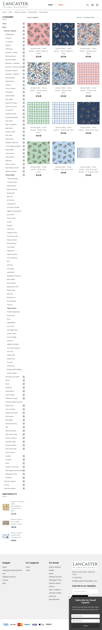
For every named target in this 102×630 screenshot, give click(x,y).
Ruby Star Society (11, 434)
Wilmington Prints (11, 474)
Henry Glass (9, 139)
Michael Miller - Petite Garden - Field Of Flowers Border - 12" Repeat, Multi (88, 169)
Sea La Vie (10, 326)
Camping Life (11, 204)
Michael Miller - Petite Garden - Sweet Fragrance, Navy (63, 50)
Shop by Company (10, 31)
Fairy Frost (10, 229)
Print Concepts (10, 409)
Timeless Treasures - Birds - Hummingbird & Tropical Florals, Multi (18, 506)
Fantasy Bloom (12, 240)
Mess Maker (11, 279)
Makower (8, 161)
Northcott (8, 388)
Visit (3, 573)
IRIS (8, 261)
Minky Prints (11, 290)
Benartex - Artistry (11, 52)
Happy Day (10, 251)
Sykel (7, 463)
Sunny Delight (11, 337)
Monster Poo (11, 297)
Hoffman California (11, 143)
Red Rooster (9, 416)
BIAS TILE (10, 197)
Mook (7, 384)
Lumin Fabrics (10, 157)
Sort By (79, 17)
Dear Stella (9, 99)
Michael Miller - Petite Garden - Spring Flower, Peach (88, 50)
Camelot (8, 85)
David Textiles (10, 96)
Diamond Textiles (11, 103)
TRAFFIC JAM (11, 355)
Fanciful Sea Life (12, 236)
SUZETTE (10, 341)
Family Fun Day (12, 233)
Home (51, 5)
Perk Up (9, 305)
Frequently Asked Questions (12, 570)
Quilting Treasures (11, 413)
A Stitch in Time (12, 182)
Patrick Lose (9, 406)
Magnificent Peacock (14, 276)
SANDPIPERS (11, 323)
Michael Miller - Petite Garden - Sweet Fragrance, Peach (38, 50)
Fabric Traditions (10, 124)
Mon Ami (10, 294)
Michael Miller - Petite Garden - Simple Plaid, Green (38, 129)
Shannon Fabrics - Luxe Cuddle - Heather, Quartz (17, 521)
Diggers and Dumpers (14, 211)
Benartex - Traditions (12, 74)
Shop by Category (10, 481)
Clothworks (9, 92)
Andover (8, 45)
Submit (85, 626)
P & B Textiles (9, 395)
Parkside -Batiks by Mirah (13, 402)
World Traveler (12, 373)
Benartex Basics (10, 56)
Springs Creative (10, 445)
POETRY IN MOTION (13, 312)
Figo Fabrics (9, 128)
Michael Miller (10, 175)
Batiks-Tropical (12, 189)
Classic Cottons (10, 88)
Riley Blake (9, 420)
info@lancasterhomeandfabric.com (84, 581)
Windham (8, 478)
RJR (6, 427)
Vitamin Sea (11, 359)
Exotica (9, 222)
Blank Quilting (10, 78)
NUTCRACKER (11, 301)
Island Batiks (9, 150)
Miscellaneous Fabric (12, 377)
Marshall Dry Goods (12, 168)
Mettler (51, 570)
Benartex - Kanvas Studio (13, 67)
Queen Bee (11, 315)
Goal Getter (11, 247)
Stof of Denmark (10, 449)
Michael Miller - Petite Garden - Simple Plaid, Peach (88, 90)
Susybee (8, 460)
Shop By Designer (10, 488)
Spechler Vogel (10, 442)
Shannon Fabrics (11, 438)
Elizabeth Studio (10, 114)
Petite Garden (11, 308)
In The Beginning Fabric (13, 146)
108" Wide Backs (12, 179)
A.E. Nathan (9, 42)
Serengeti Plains (12, 330)
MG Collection (11, 283)
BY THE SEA (10, 200)
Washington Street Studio (14, 470)
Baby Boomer (11, 186)
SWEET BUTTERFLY (13, 344)
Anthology (8, 49)
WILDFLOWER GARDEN (14, 369)
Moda (7, 380)
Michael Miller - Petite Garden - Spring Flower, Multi (38, 90)
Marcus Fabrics (10, 164)
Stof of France (10, 452)
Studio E (8, 456)
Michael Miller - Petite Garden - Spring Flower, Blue (63, 90)
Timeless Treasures (12, 467)
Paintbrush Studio (11, 398)
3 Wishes (8, 38)
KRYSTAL (10, 265)
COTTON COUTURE (13, 207)
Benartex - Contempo (12, 63)
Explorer (10, 225)
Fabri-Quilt (8, 121)
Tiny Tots (10, 351)
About (4, 567)
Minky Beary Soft (12, 287)
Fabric (61, 5)
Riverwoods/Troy (11, 424)
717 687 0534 (77, 578)
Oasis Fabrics (9, 391)
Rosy (8, 319)
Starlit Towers (11, 334)
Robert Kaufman (10, 431)
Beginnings (10, 193)
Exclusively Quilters (11, 117)
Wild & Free (11, 366)
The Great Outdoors (13, 348)
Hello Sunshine (12, 254)
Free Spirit (8, 135)
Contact (5, 580)
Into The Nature (12, 258)
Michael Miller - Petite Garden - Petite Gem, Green (39, 169)
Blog (4, 583)
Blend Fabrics (9, 81)
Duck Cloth (10, 215)
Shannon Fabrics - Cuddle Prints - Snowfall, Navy (17, 535)
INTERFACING (9, 34)
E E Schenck (9, 110)
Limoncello (10, 269)
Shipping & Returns (9, 577)
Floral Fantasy (11, 243)
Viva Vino (10, 362)
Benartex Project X (11, 70)
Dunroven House (11, 106)
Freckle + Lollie (10, 132)
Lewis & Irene (9, 153)
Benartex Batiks (10, 60)
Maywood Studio (11, 171)
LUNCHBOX (10, 272)
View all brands (54, 599)
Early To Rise (11, 218)
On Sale (6, 485)
